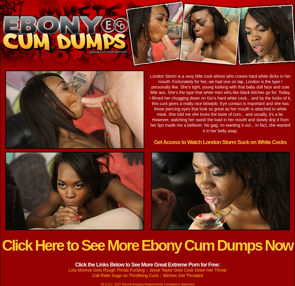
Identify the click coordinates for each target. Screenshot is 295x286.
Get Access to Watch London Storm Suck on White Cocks (220, 142)
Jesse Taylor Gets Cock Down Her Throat (188, 270)
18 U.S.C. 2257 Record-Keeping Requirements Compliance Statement (147, 284)
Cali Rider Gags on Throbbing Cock (125, 275)
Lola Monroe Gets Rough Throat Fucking (106, 270)
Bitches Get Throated (183, 275)
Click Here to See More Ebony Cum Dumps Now (147, 245)
